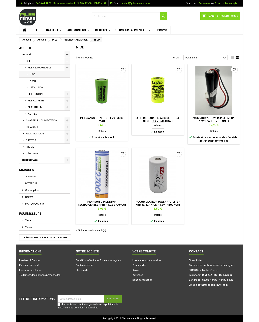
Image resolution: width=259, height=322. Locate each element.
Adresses (137, 275)
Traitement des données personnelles (39, 275)
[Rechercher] (129, 16)
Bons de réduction (142, 279)
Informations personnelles (146, 260)
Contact (196, 251)
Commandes (139, 265)
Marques (26, 170)
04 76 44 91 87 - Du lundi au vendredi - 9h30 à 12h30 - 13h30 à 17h (71, 3)
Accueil (25, 48)
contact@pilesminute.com (135, 3)
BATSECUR (31, 183)
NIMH (33, 80)
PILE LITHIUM (35, 107)
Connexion (204, 3)
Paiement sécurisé (29, 265)
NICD (32, 74)
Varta (28, 220)
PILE (36, 30)
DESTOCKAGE (30, 160)
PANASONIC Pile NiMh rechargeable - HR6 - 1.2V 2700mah (102, 203)
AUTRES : (33, 113)
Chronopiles (31, 190)
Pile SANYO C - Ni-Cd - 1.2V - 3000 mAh (101, 120)
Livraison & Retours (29, 260)
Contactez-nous (84, 265)
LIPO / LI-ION (36, 87)
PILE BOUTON (35, 94)
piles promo (32, 153)
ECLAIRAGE (101, 30)
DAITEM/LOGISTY (34, 203)
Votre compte (144, 251)
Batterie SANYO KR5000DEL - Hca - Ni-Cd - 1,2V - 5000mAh (158, 120)
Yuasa (28, 227)
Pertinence (206, 58)
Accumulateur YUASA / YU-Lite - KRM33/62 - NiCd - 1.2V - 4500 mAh (158, 203)
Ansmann (30, 176)
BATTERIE (52, 30)
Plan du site (82, 270)
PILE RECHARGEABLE (39, 67)
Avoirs (135, 270)
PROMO (162, 30)
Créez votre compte (226, 3)
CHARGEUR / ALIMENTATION (132, 30)
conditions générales (88, 304)
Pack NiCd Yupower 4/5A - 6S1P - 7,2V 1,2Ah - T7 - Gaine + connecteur (214, 121)
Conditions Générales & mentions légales (98, 260)
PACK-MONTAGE (76, 30)
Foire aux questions (30, 270)
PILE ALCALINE (36, 100)
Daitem (29, 197)
